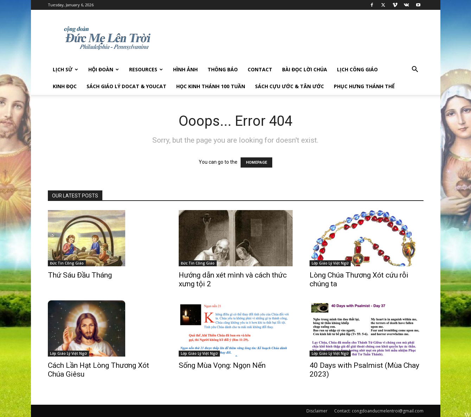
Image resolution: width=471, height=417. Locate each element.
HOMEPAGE (256, 162)
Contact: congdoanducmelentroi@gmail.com (379, 411)
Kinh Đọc (65, 86)
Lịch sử (65, 69)
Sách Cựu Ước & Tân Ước (289, 86)
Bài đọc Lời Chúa (304, 69)
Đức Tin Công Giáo (67, 263)
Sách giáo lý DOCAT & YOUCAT (126, 86)
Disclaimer (316, 411)
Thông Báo (223, 69)
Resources (146, 69)
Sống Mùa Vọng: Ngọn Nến (222, 365)
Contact (260, 69)
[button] (415, 70)
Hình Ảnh (185, 69)
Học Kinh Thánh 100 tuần (210, 86)
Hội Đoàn (103, 69)
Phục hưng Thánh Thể (364, 86)
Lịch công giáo (357, 69)
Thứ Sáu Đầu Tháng (80, 275)
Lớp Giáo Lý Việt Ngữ (330, 263)
